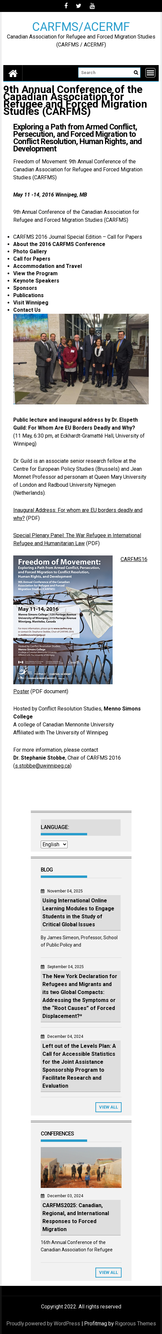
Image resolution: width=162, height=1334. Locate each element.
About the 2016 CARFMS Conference (59, 244)
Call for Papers (31, 259)
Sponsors (25, 288)
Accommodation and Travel (47, 266)
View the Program (35, 273)
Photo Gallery (30, 251)
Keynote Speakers (36, 281)
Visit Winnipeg (30, 302)
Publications (28, 295)
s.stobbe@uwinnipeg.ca (42, 766)
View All (108, 1107)
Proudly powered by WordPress (43, 1323)
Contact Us (27, 310)
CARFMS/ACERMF (81, 26)
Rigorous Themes (135, 1323)
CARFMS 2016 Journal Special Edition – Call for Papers (77, 237)
